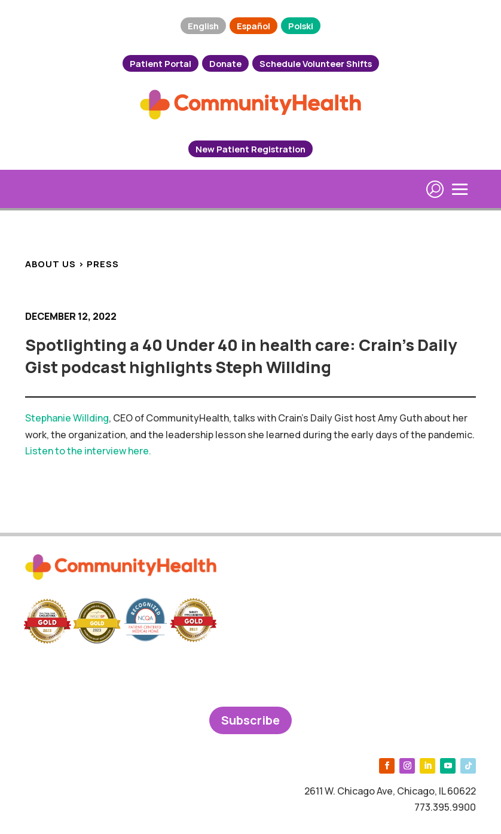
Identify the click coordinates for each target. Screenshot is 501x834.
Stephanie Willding (67, 417)
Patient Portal (160, 63)
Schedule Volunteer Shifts (315, 63)
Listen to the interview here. (88, 450)
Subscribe (250, 720)
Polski (300, 26)
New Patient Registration (250, 149)
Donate (225, 63)
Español (253, 26)
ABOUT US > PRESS (72, 264)
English (203, 26)
